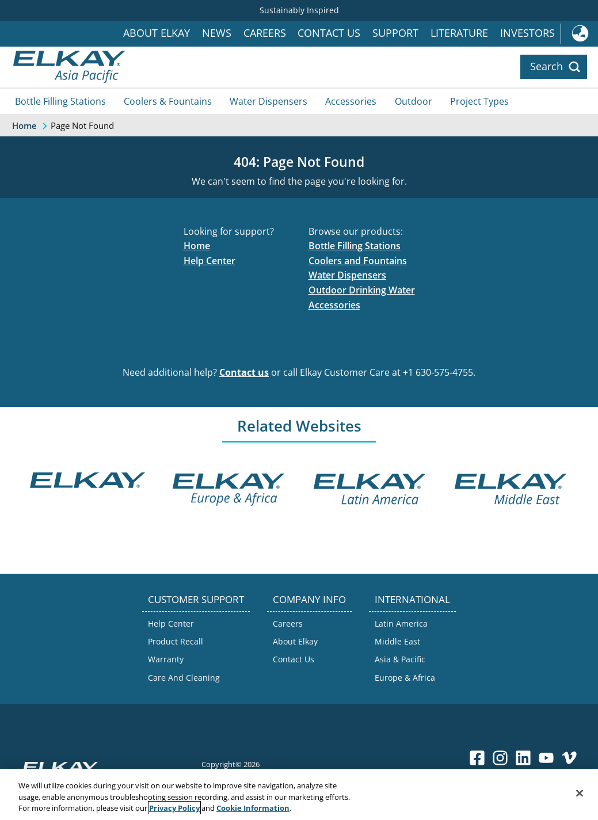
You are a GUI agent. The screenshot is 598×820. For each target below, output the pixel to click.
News (216, 33)
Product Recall (175, 641)
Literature (459, 33)
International (579, 34)
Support (395, 33)
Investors (527, 33)
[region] (299, 794)
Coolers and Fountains (357, 260)
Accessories (350, 101)
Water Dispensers (268, 101)
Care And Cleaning (184, 678)
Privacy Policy (174, 808)
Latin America (401, 623)
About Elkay (156, 33)
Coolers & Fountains (168, 101)
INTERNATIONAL (412, 599)
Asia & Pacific (400, 659)
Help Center (209, 260)
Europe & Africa (405, 678)
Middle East (397, 641)
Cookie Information (253, 808)
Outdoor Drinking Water (361, 290)
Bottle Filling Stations (60, 101)
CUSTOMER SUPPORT (196, 599)
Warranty (166, 659)
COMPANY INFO (309, 599)
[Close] (579, 793)
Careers (264, 33)
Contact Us (329, 33)
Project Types (479, 101)
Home (197, 245)
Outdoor (413, 101)
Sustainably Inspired (299, 10)
